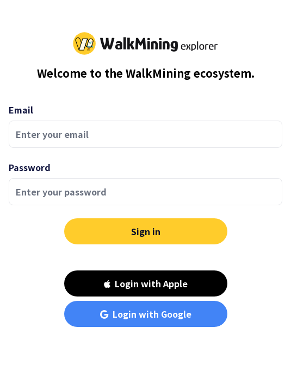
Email (21, 109)
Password (30, 167)
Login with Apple (146, 283)
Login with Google (145, 313)
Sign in (145, 231)
